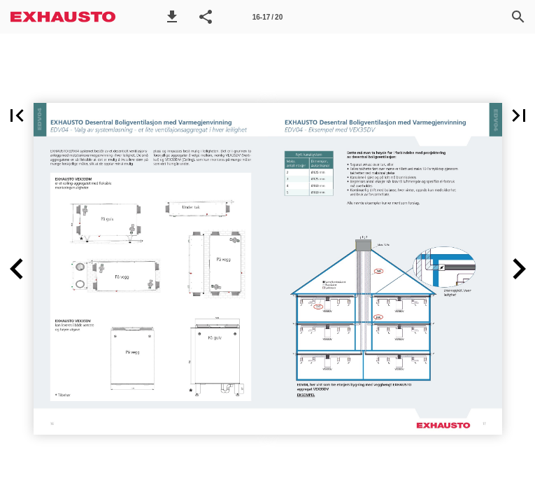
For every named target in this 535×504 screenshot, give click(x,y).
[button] (172, 17)
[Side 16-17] (268, 17)
